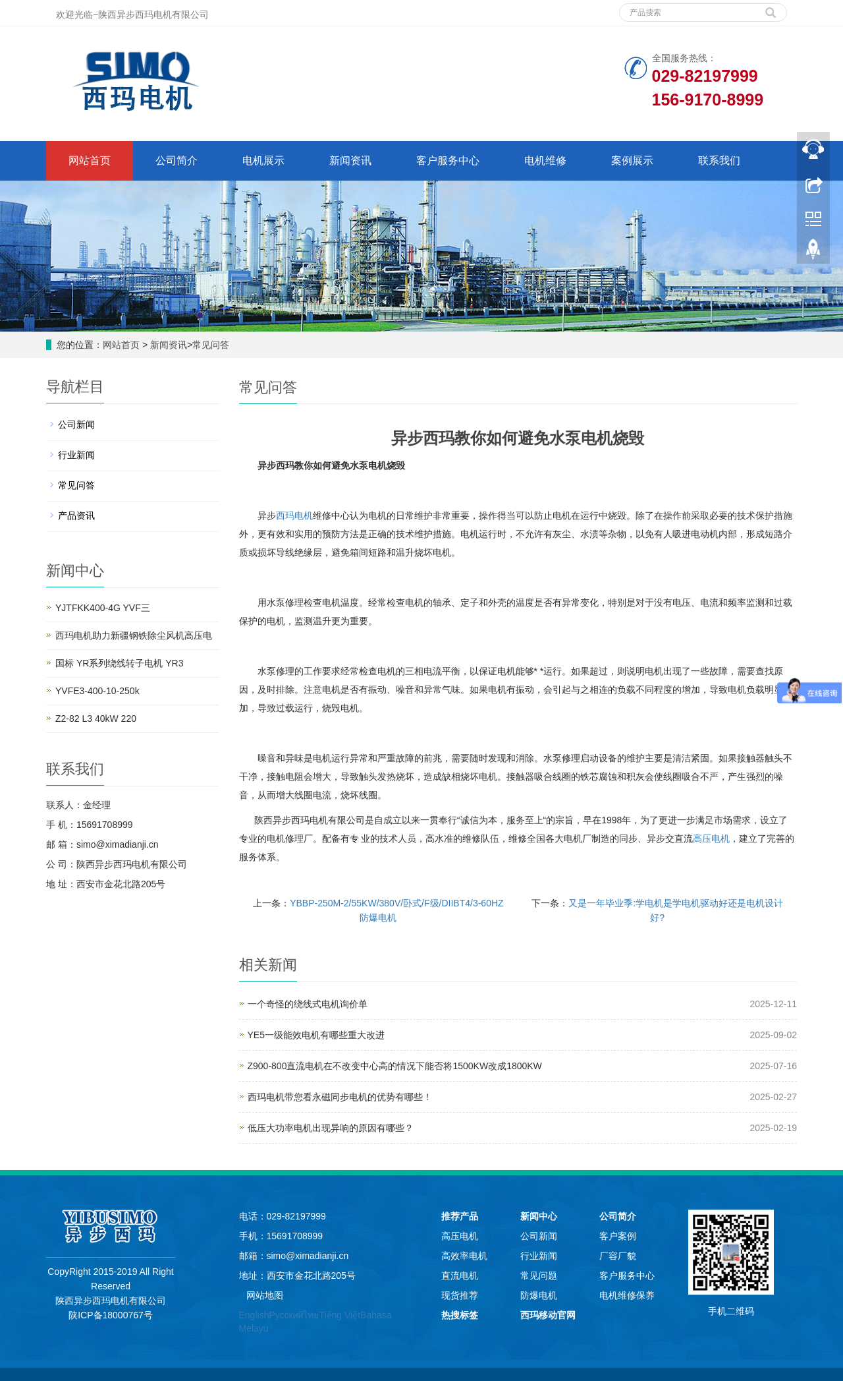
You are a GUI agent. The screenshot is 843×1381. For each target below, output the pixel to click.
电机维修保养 (627, 1295)
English (254, 1315)
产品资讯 (76, 515)
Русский (286, 1315)
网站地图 (264, 1295)
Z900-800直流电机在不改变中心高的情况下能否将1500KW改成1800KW (395, 1066)
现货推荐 (459, 1295)
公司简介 (176, 160)
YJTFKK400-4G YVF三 (102, 607)
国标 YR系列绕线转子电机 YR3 (119, 663)
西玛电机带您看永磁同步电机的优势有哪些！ (340, 1097)
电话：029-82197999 (282, 1216)
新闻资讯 (350, 160)
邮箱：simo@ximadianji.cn (294, 1255)
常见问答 (210, 344)
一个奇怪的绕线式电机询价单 (307, 1004)
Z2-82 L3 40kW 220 (95, 718)
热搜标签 (459, 1315)
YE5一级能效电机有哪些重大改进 (316, 1035)
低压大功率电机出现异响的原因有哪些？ (331, 1128)
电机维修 (545, 160)
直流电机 (459, 1275)
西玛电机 (294, 515)
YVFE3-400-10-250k (97, 691)
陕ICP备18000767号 (110, 1315)
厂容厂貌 (617, 1255)
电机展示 (263, 160)
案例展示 (632, 160)
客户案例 (617, 1236)
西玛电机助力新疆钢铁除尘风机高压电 (133, 635)
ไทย (311, 1315)
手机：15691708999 (281, 1236)
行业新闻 (76, 455)
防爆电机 (538, 1295)
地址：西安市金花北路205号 (297, 1275)
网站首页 (89, 160)
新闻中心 (538, 1216)
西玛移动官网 (548, 1315)
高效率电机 (464, 1255)
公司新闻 (76, 424)
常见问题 (538, 1275)
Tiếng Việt (339, 1315)
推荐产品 (459, 1216)
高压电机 (711, 838)
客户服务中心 (447, 160)
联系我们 (719, 160)
